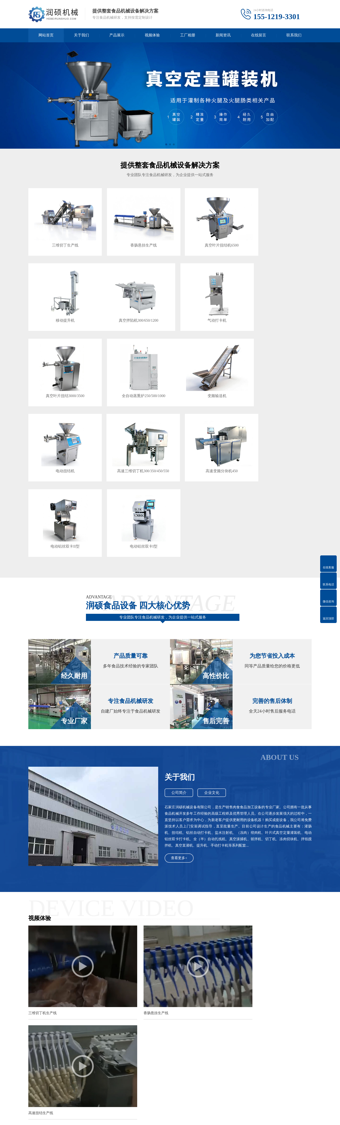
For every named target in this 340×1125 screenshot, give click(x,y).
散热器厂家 (178, 1051)
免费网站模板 (83, 1051)
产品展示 (116, 35)
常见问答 (65, 1088)
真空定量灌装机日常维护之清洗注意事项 (129, 961)
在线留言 (258, 35)
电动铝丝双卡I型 (133, 452)
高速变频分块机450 (277, 381)
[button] (166, 145)
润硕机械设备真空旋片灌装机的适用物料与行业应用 (138, 1012)
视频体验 (152, 35)
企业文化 (212, 699)
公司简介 (179, 699)
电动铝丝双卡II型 (61, 452)
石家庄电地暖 (135, 1051)
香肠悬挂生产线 (133, 240)
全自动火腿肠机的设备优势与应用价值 (128, 985)
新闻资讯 (223, 35)
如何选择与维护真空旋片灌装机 (123, 1003)
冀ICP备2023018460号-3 (185, 1118)
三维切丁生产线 (61, 240)
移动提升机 (276, 240)
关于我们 (81, 35)
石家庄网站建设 (109, 1051)
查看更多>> (204, 946)
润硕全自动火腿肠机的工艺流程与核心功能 (131, 994)
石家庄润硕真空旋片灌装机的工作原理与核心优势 (136, 1021)
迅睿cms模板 (60, 1051)
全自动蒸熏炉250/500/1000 (276, 311)
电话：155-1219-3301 (237, 1094)
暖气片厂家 (157, 1051)
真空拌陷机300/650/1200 (62, 311)
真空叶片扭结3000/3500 (205, 311)
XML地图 (212, 1118)
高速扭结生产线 (234, 905)
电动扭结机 (133, 381)
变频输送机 (61, 381)
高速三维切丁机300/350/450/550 (205, 381)
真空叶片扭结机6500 (205, 240)
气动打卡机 (133, 311)
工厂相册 (187, 35)
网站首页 (46, 35)
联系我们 (294, 35)
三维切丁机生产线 (42, 905)
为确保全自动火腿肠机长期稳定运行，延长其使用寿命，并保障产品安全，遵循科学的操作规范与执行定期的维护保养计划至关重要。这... (272, 979)
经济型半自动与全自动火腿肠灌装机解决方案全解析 (138, 1030)
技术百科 (65, 1081)
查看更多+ (179, 764)
